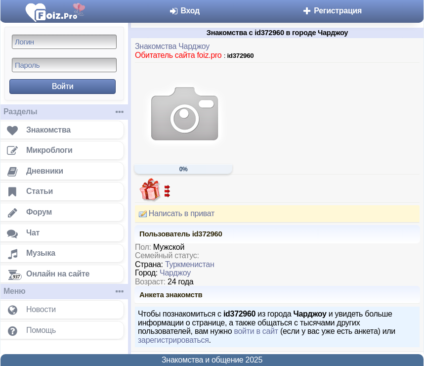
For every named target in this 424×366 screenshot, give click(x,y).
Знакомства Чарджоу (172, 46)
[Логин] (64, 42)
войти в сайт (256, 331)
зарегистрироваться (173, 340)
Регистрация (332, 10)
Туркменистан (189, 264)
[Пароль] (64, 65)
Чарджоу (175, 273)
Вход (184, 10)
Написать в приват (174, 213)
